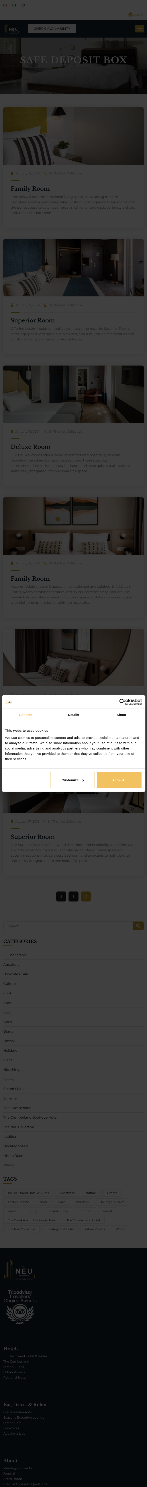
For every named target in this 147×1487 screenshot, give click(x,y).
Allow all (119, 780)
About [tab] (121, 715)
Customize (72, 780)
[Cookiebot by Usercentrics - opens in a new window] (122, 702)
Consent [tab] (25, 715)
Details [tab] (73, 715)
